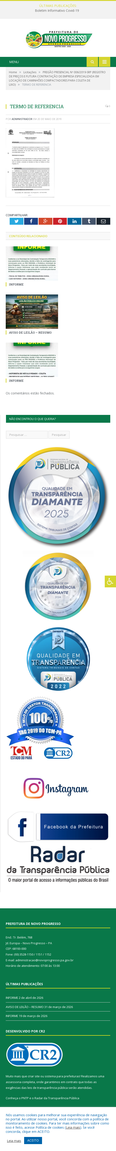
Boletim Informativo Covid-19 (57, 11)
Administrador (22, 129)
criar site (34, 1087)
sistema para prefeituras (62, 1087)
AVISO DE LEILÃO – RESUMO (30, 343)
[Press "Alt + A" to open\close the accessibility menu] (110, 581)
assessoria (13, 1092)
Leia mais (73, 1127)
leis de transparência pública (47, 1098)
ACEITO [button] (33, 1140)
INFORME (16, 295)
